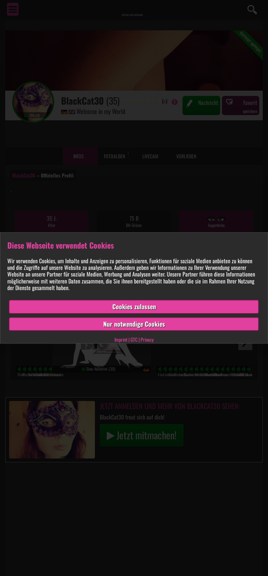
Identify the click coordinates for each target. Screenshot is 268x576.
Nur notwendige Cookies (134, 323)
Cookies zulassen (134, 306)
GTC (134, 339)
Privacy (147, 339)
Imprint (120, 339)
